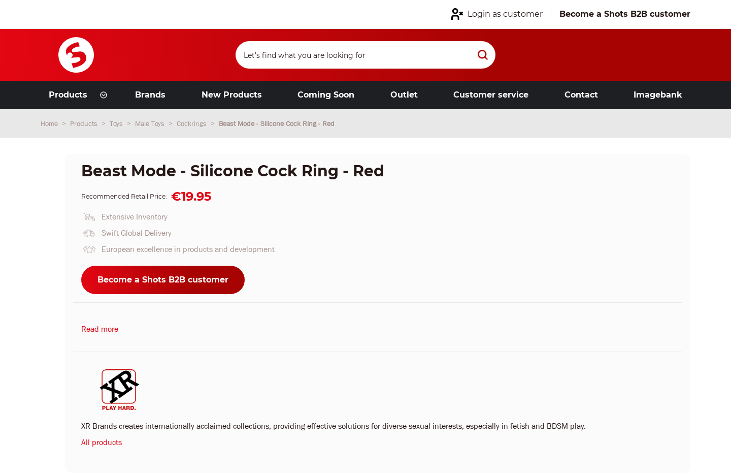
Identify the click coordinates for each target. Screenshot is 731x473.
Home (50, 123)
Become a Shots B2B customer (162, 280)
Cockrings (193, 123)
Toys (117, 123)
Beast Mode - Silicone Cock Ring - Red (277, 123)
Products (84, 123)
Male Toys (151, 123)
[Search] (365, 54)
